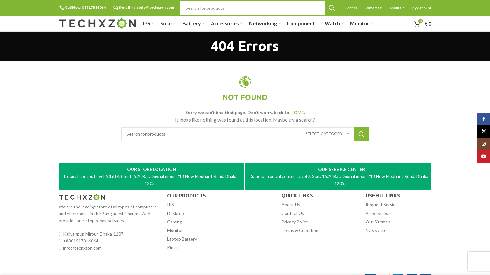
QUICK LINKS (297, 195)
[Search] (259, 8)
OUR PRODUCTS (186, 195)
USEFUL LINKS (383, 195)
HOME (297, 112)
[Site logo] (98, 23)
